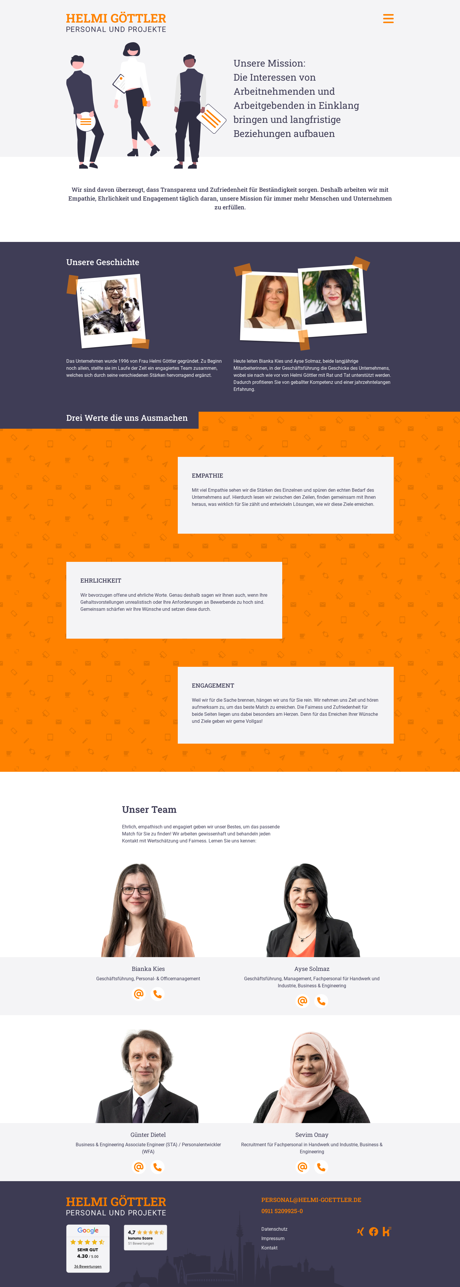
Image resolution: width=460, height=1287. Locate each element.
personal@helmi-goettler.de (311, 1199)
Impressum (273, 1238)
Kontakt (269, 1248)
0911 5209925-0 (282, 1211)
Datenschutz (274, 1229)
